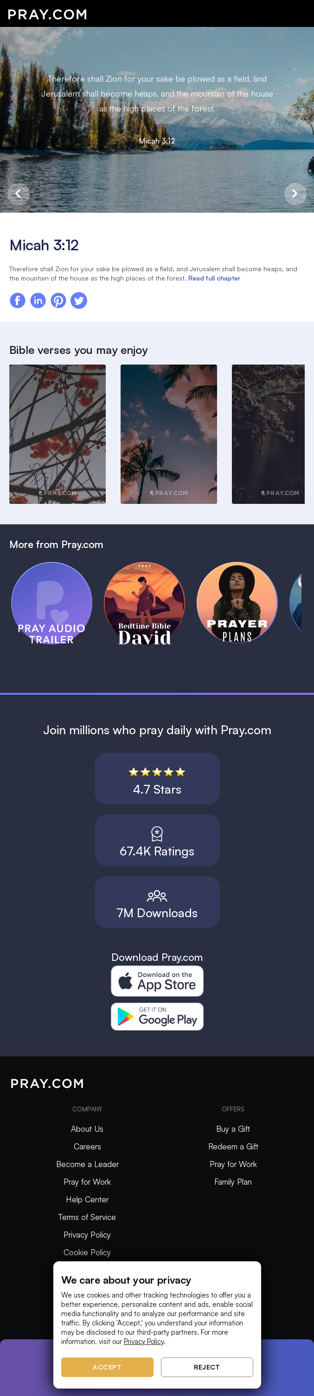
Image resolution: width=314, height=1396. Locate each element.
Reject (207, 1367)
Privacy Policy (87, 1234)
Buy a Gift (233, 1129)
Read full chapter (214, 278)
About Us (87, 1129)
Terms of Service (87, 1217)
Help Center (87, 1199)
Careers (87, 1146)
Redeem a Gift (233, 1146)
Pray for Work (87, 1182)
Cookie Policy (87, 1252)
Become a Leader (87, 1164)
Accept (107, 1367)
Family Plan (233, 1182)
